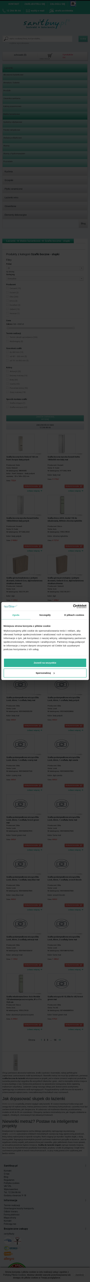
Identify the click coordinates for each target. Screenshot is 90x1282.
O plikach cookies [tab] (74, 615)
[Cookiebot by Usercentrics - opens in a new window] (72, 606)
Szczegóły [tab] (45, 615)
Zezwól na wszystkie (45, 662)
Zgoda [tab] (15, 615)
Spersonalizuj (45, 673)
